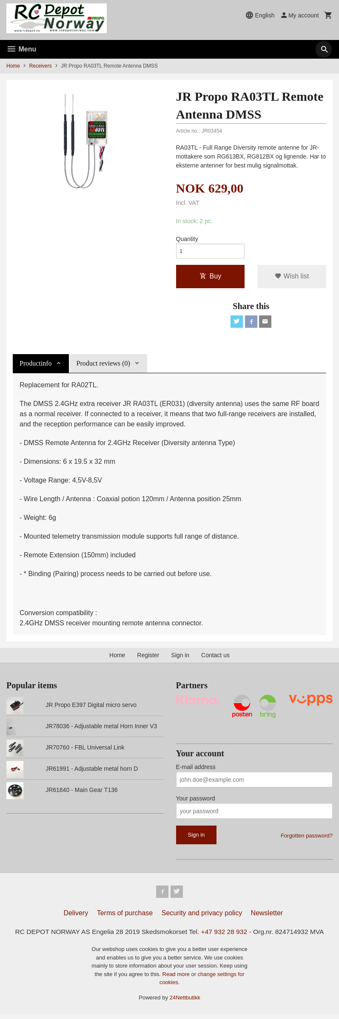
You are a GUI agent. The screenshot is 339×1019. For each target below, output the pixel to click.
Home (13, 66)
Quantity (187, 239)
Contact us (215, 658)
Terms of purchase (125, 917)
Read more (176, 979)
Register (148, 658)
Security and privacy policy (202, 917)
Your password (195, 801)
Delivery (75, 917)
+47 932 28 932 (226, 936)
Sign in (180, 658)
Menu (21, 49)
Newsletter (267, 917)
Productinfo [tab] (36, 366)
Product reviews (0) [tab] (103, 366)
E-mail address (196, 770)
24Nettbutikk (185, 1002)
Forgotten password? (307, 839)
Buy (210, 277)
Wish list (292, 277)
